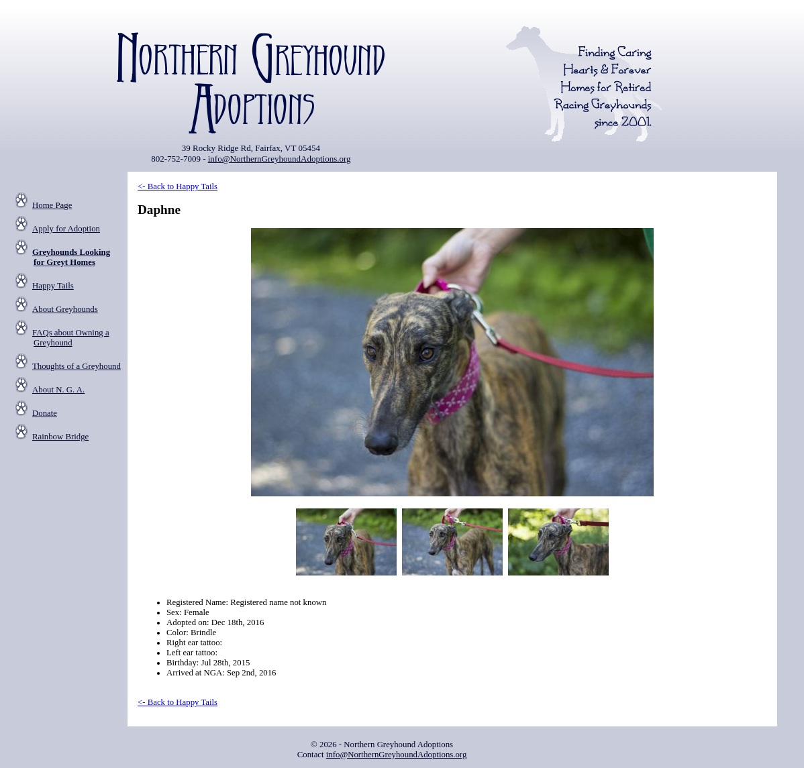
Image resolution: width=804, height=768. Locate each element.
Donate (44, 413)
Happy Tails (53, 285)
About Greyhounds (65, 309)
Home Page (52, 205)
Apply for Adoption (66, 228)
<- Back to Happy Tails (177, 186)
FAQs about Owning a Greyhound (70, 337)
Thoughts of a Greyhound (76, 366)
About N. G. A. (58, 389)
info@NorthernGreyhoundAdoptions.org (279, 159)
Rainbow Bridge (60, 436)
